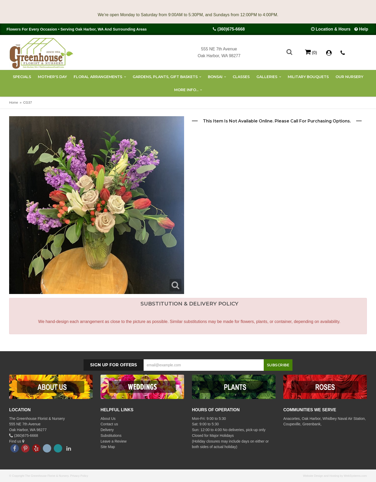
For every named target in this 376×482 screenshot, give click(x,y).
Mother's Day (52, 76)
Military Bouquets (308, 76)
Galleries (266, 76)
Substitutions (111, 435)
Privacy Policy (79, 475)
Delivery (107, 430)
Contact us (109, 424)
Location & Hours (333, 29)
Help (363, 29)
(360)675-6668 (231, 29)
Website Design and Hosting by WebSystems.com (335, 475)
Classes (241, 76)
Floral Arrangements (98, 76)
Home (13, 102)
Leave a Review (114, 441)
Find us (16, 441)
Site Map (108, 447)
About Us (108, 418)
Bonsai (215, 76)
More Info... (186, 89)
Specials (22, 76)
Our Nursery (349, 76)
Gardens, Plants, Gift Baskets (165, 76)
